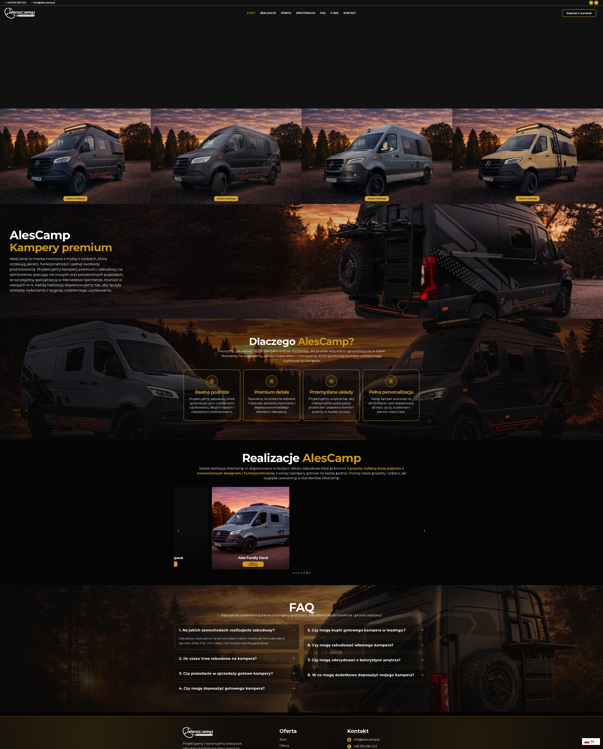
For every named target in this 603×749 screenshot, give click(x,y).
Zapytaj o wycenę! (579, 13)
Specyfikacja (305, 13)
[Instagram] (596, 3)
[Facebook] (591, 3)
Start (251, 13)
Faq (322, 13)
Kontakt (350, 13)
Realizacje (268, 13)
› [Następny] (424, 530)
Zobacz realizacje (238, 564)
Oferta (286, 13)
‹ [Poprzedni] (178, 530)
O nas (334, 13)
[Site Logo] (20, 13)
